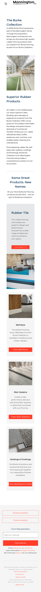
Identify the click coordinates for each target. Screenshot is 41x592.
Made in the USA (20, 577)
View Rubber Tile (20, 247)
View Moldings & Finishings (20, 484)
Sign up (19, 553)
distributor (17, 548)
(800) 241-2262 (20, 584)
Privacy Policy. (20, 574)
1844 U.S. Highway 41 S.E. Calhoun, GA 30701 (20, 582)
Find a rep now (20, 543)
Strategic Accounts (27, 550)
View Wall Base (20, 350)
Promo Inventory (20, 520)
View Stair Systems (20, 417)
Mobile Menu (34, 3)
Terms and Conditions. (20, 571)
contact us (28, 548)
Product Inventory (20, 513)
